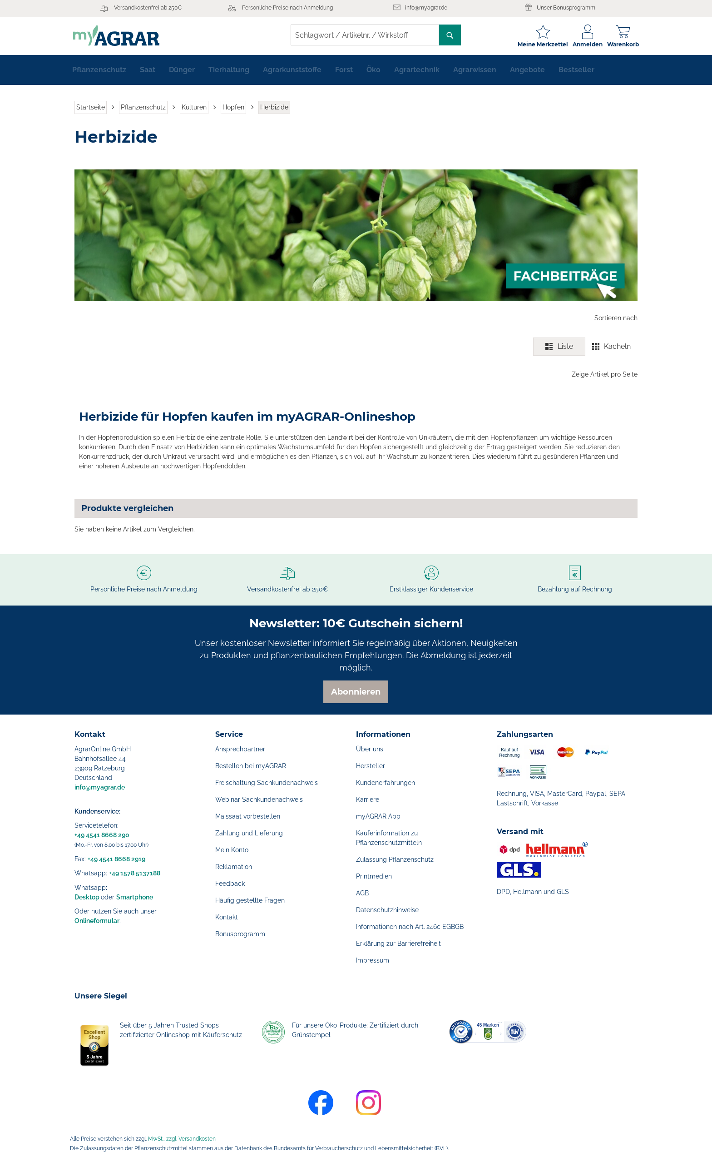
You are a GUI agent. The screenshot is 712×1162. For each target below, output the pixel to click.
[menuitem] (99, 71)
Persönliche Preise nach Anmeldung (287, 8)
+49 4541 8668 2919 (116, 859)
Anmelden (586, 44)
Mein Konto (231, 850)
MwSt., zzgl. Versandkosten (182, 1139)
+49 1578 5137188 (134, 873)
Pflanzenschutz (143, 108)
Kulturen (194, 108)
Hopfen (233, 108)
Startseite (90, 108)
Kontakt (226, 917)
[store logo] (117, 35)
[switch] (585, 347)
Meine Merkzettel (541, 44)
